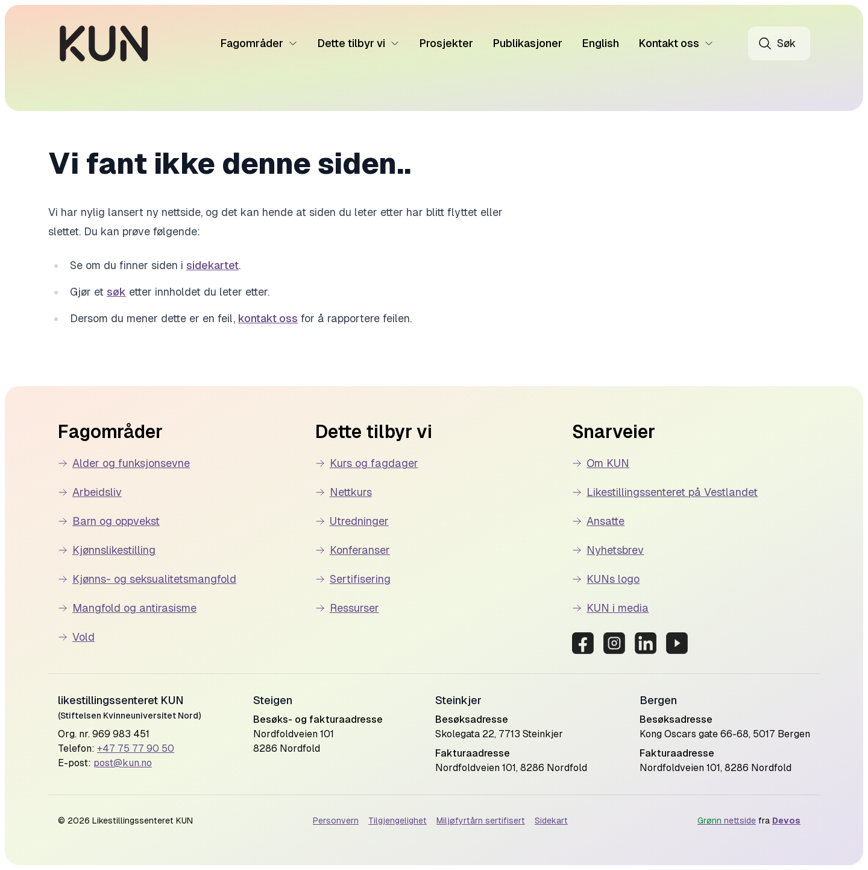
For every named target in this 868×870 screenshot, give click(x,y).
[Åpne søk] (779, 43)
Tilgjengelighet (397, 820)
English (600, 43)
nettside (726, 820)
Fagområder (259, 43)
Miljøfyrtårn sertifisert (480, 820)
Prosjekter (446, 43)
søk (116, 291)
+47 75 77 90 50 (135, 748)
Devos (786, 820)
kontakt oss (268, 318)
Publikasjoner (527, 43)
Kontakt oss (676, 43)
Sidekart (551, 820)
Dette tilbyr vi (358, 43)
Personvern (336, 820)
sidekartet (212, 265)
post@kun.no (122, 763)
